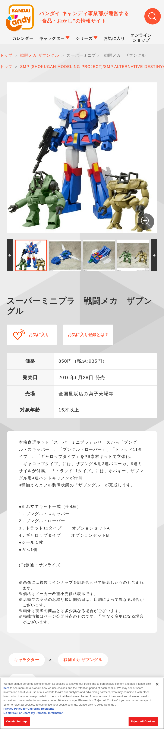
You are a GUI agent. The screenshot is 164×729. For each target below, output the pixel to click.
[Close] (157, 685)
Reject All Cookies (143, 722)
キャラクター (26, 659)
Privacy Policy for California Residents (28, 709)
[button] (10, 255)
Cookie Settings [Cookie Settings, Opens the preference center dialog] (16, 722)
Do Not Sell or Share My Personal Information (33, 713)
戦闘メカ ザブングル (80, 659)
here (6, 688)
